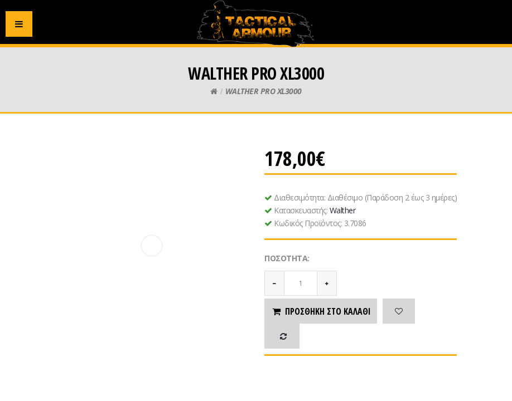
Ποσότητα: (287, 258)
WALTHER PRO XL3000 (263, 91)
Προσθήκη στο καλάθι (321, 311)
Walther (343, 210)
